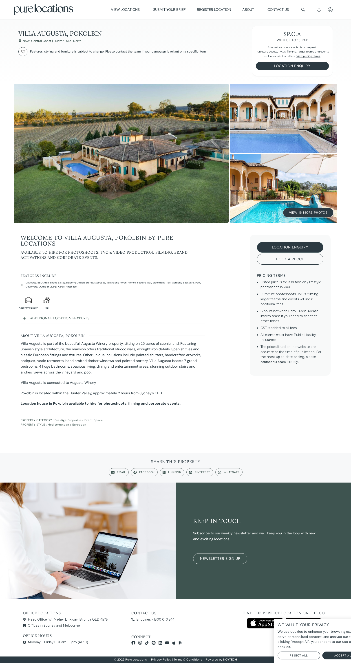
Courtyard (32, 286)
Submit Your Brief (169, 9)
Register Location (214, 9)
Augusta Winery (83, 382)
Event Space (93, 420)
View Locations (126, 9)
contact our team (273, 362)
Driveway (31, 282)
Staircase (99, 282)
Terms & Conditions (188, 659)
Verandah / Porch (116, 282)
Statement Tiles (161, 282)
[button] (303, 9)
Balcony (70, 282)
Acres (61, 286)
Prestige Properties (69, 420)
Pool (198, 282)
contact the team (128, 51)
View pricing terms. (308, 56)
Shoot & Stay (57, 282)
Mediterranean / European (67, 424)
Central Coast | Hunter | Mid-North (56, 41)
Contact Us (278, 9)
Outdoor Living (48, 286)
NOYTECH (230, 659)
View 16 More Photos (308, 212)
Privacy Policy (161, 659)
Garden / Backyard (183, 282)
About (249, 9)
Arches (132, 282)
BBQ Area (43, 282)
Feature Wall (144, 282)
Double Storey (85, 282)
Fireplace (71, 286)
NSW (26, 41)
